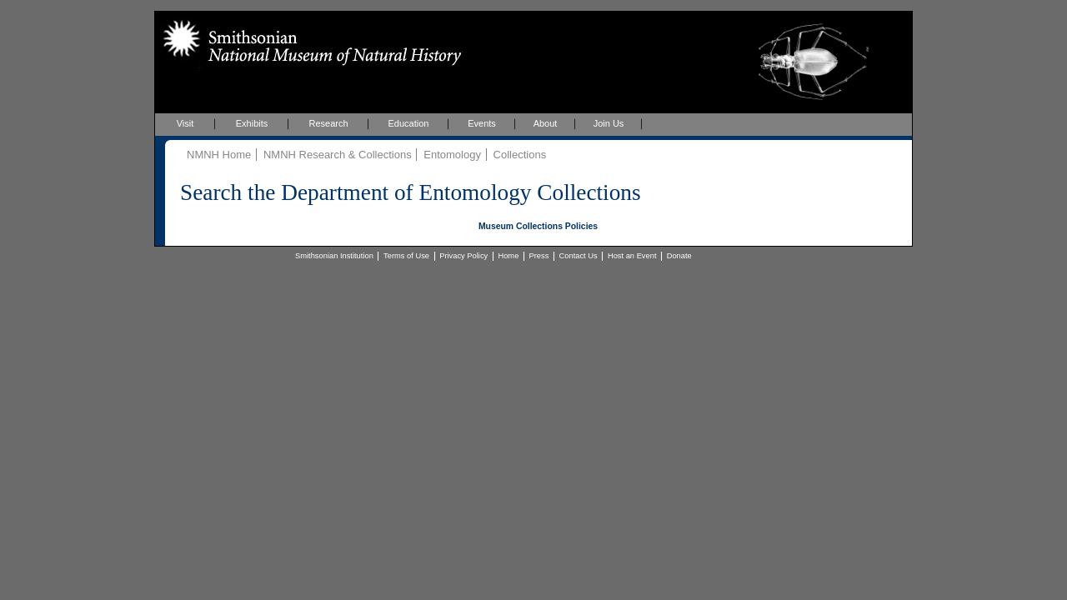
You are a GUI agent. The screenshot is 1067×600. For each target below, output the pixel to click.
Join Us (609, 123)
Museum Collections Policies (538, 226)
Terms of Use (406, 256)
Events (482, 123)
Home (508, 256)
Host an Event (632, 256)
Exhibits (252, 123)
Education (408, 123)
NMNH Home (219, 154)
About (546, 123)
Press (539, 256)
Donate (679, 256)
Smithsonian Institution (334, 256)
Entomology (452, 154)
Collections (520, 154)
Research (328, 123)
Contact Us (578, 256)
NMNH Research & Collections (337, 154)
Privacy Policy (463, 256)
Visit (185, 123)
